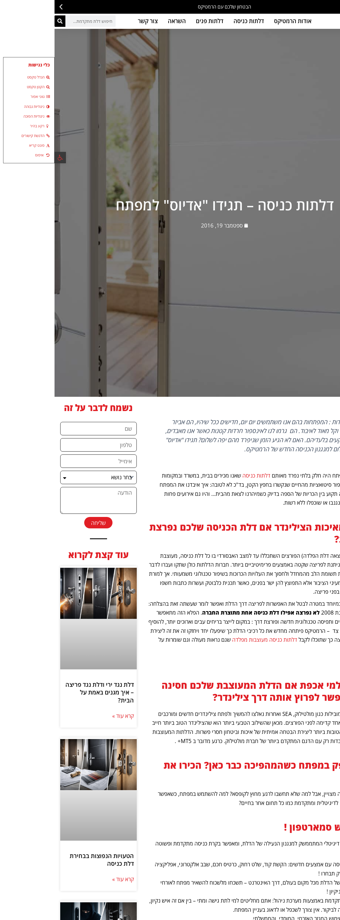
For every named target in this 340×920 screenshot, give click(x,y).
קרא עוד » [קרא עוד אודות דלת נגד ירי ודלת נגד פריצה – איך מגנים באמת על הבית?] (68, 716)
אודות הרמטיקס (238, 21)
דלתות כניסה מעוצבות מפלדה (210, 639)
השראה (122, 21)
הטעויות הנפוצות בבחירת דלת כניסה (47, 859)
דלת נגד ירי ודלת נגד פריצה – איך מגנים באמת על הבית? (45, 692)
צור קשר (93, 21)
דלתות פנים (155, 21)
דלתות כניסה (194, 21)
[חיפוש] (5, 21)
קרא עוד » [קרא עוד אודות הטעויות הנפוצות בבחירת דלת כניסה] (68, 879)
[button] (333, 7)
